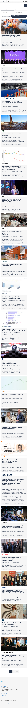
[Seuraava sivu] (14, 671)
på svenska (13, 703)
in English (8, 703)
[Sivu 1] (10, 671)
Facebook (3, 693)
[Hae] (12, 5)
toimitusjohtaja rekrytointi (19, 16)
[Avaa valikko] (9, 1)
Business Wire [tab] (4, 12)
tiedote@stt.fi (4, 686)
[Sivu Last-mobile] (17, 671)
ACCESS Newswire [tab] (18, 12)
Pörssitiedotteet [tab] (18, 10)
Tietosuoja (3, 695)
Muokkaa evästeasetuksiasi (7, 698)
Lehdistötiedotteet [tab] (6, 10)
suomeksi (3, 703)
